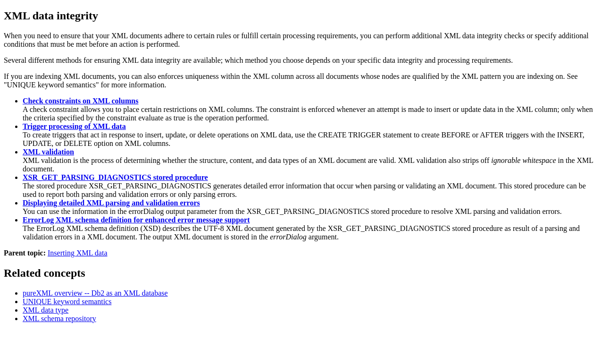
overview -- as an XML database (95, 293)
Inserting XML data (77, 253)
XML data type (45, 310)
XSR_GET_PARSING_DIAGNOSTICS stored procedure (115, 177)
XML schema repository (59, 318)
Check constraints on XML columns (80, 101)
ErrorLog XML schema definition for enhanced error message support (136, 220)
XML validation (48, 152)
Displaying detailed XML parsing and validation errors (111, 203)
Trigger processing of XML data (74, 126)
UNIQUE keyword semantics (67, 302)
